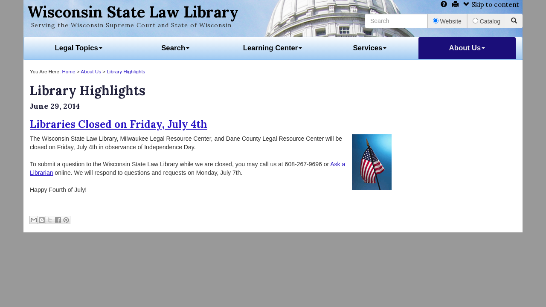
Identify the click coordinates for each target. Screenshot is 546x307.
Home (68, 71)
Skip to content (491, 4)
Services (369, 48)
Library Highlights (126, 71)
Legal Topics (78, 48)
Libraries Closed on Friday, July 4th (118, 124)
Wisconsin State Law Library (132, 12)
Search (175, 48)
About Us (467, 48)
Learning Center (272, 48)
